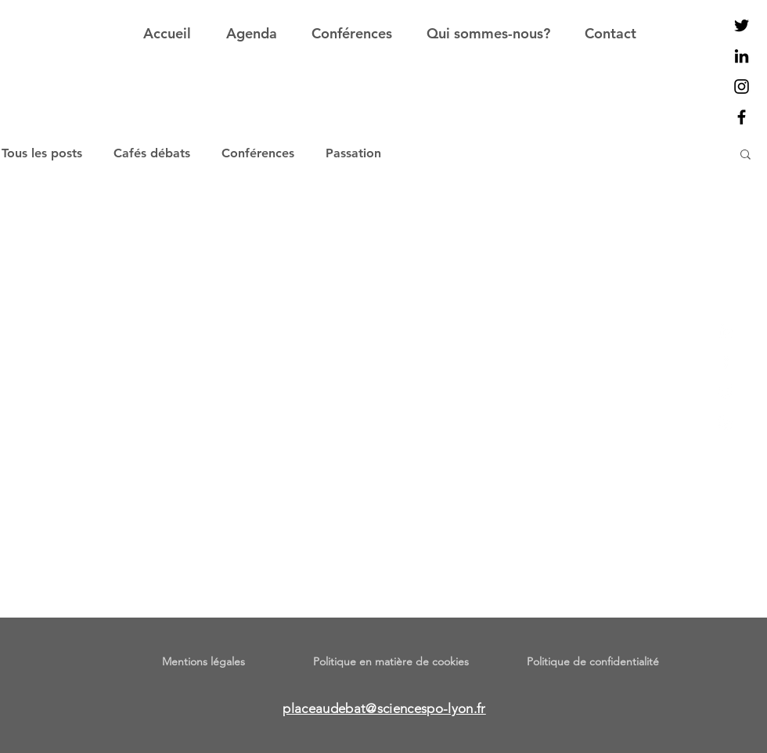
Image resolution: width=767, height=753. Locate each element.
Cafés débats (151, 153)
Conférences (257, 153)
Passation (353, 153)
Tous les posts (42, 153)
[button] (745, 155)
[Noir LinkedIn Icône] (741, 56)
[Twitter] (726, 392)
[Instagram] (726, 422)
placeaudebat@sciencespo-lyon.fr (384, 708)
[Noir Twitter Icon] (741, 25)
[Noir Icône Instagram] (741, 86)
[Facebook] (726, 361)
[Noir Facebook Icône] (741, 117)
